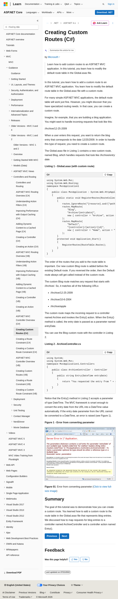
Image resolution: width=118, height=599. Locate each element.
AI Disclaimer (8, 592)
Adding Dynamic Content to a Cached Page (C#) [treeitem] (26, 228)
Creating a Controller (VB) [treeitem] (26, 299)
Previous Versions (27, 592)
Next (64, 536)
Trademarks (24, 597)
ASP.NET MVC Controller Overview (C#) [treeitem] (25, 320)
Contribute (55, 592)
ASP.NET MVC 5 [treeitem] (17, 438)
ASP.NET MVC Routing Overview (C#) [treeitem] (27, 194)
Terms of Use (8, 597)
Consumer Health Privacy (89, 592)
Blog (42, 592)
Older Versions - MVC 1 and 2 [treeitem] (25, 147)
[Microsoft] (6, 4)
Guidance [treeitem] (15, 73)
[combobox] (21, 27)
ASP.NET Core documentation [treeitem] (20, 34)
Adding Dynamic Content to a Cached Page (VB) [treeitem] (26, 288)
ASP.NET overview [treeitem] (15, 39)
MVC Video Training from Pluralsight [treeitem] (21, 457)
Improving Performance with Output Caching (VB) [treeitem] (27, 275)
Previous (52, 536)
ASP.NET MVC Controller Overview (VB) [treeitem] (25, 362)
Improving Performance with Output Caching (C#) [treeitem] (27, 215)
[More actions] (113, 23)
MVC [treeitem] (11, 62)
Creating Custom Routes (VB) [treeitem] (24, 373)
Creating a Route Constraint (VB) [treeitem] (24, 382)
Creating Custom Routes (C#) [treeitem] (24, 331)
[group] (80, 217)
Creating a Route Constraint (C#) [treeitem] (24, 341)
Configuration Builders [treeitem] (16, 476)
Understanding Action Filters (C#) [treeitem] (26, 203)
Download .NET (105, 12)
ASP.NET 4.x (69, 23)
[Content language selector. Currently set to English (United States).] (17, 585)
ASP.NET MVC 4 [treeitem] (17, 444)
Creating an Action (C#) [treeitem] (27, 246)
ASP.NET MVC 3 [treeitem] (17, 450)
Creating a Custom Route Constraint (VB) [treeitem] (26, 392)
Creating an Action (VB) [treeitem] (24, 309)
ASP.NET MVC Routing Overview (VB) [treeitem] (27, 254)
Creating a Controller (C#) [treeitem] (26, 239)
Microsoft (53, 57)
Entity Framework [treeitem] (14, 521)
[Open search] (103, 4)
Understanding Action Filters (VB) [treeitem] (26, 263)
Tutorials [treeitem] (10, 45)
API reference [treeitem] (12, 555)
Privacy (67, 592)
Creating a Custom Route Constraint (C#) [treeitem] (26, 350)
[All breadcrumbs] (47, 23)
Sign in (111, 4)
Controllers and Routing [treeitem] (23, 184)
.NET (56, 23)
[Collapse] (37, 20)
